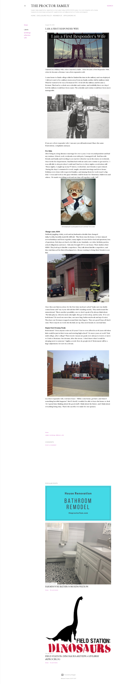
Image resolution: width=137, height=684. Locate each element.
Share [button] (26, 25)
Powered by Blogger (68, 675)
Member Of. (57, 16)
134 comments (54, 590)
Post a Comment (50, 445)
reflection (27, 35)
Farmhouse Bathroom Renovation (66, 586)
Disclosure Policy (44, 16)
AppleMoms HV (69, 16)
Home (33, 16)
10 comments (53, 662)
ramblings (27, 33)
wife (25, 38)
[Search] (110, 5)
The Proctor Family (50, 5)
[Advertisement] (78, 464)
